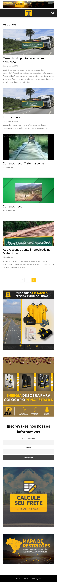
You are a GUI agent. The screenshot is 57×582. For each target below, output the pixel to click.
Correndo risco (12, 206)
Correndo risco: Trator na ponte (23, 163)
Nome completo (28, 439)
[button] (4, 13)
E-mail (28, 447)
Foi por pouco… (13, 117)
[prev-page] (22, 280)
